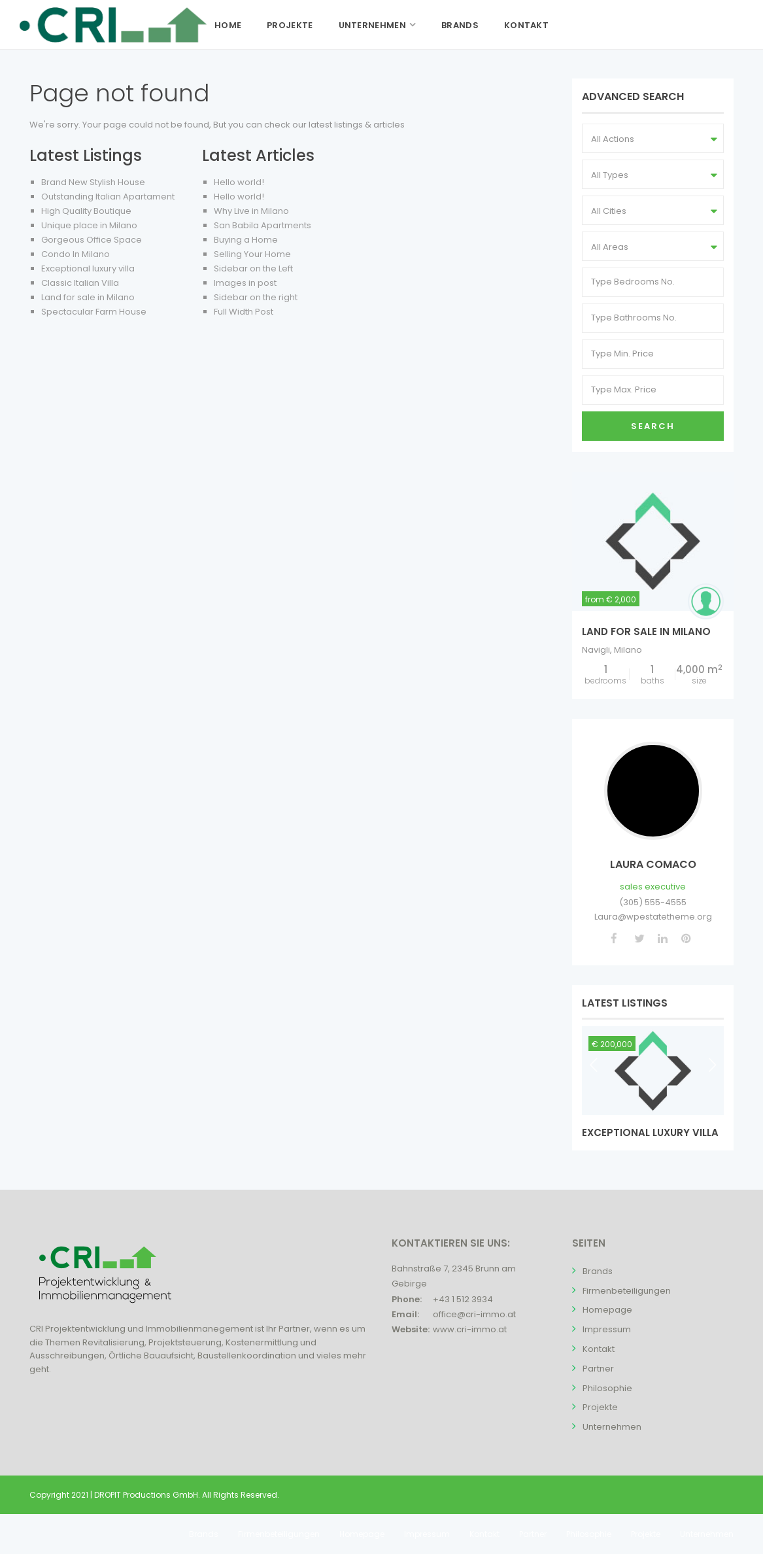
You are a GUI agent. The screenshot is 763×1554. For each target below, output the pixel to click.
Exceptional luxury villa (88, 268)
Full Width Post (243, 311)
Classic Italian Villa (80, 283)
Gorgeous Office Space (91, 239)
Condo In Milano (75, 254)
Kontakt (526, 25)
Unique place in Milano (89, 225)
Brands (460, 25)
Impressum (607, 1329)
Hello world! (239, 182)
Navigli (596, 650)
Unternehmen (372, 25)
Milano (628, 650)
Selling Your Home (252, 254)
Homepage (607, 1310)
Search (653, 426)
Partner (598, 1368)
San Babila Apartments (262, 225)
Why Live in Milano (251, 211)
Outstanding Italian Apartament (108, 196)
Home (227, 25)
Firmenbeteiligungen (627, 1291)
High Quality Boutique (86, 211)
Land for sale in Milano (88, 297)
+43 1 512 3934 (463, 1299)
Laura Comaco (653, 864)
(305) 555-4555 (653, 902)
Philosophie (607, 1388)
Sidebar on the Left (253, 268)
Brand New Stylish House (93, 182)
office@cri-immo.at (474, 1314)
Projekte (290, 25)
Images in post (245, 283)
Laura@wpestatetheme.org (653, 916)
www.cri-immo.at (470, 1329)
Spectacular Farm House (93, 311)
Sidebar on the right (255, 297)
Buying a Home (246, 239)
